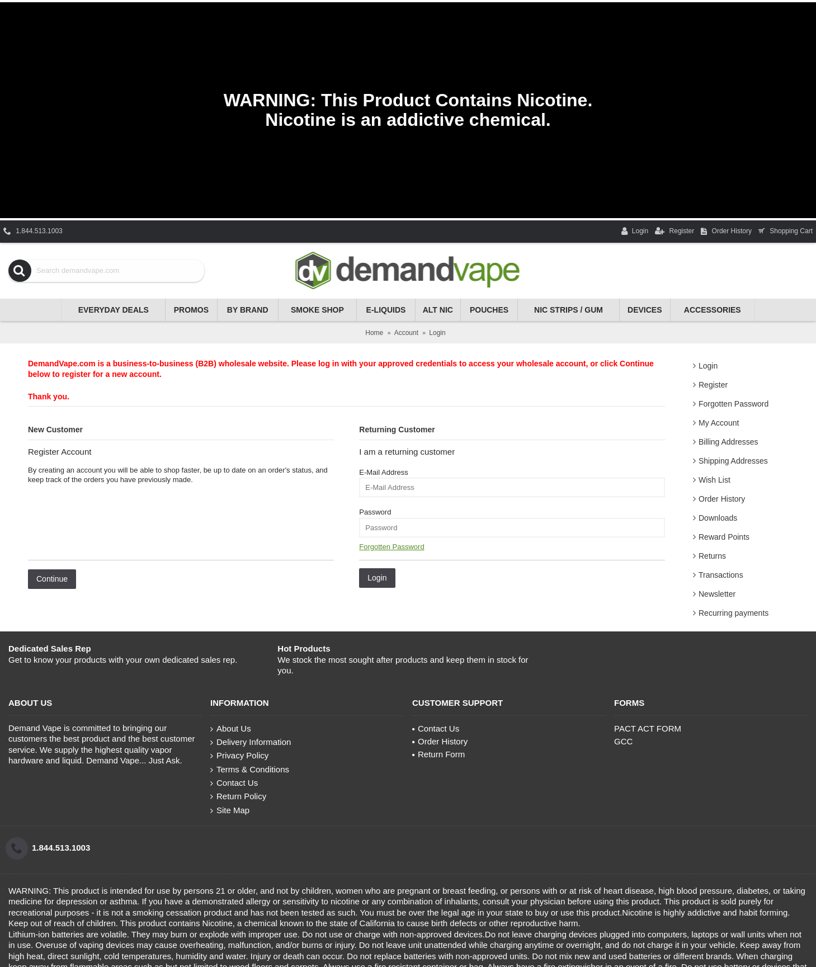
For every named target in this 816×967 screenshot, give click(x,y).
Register (713, 384)
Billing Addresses (728, 441)
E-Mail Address (383, 472)
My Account (719, 422)
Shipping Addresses (733, 460)
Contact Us (234, 783)
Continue (52, 578)
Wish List (714, 479)
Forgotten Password (733, 403)
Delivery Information (250, 742)
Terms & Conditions (249, 770)
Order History (722, 498)
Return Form (438, 754)
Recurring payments (733, 612)
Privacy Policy (239, 756)
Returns (712, 555)
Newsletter (717, 593)
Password (375, 512)
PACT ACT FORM (647, 728)
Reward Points (724, 536)
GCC (623, 741)
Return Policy (238, 796)
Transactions (721, 574)
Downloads (718, 517)
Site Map (229, 810)
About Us (230, 729)
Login (708, 365)
